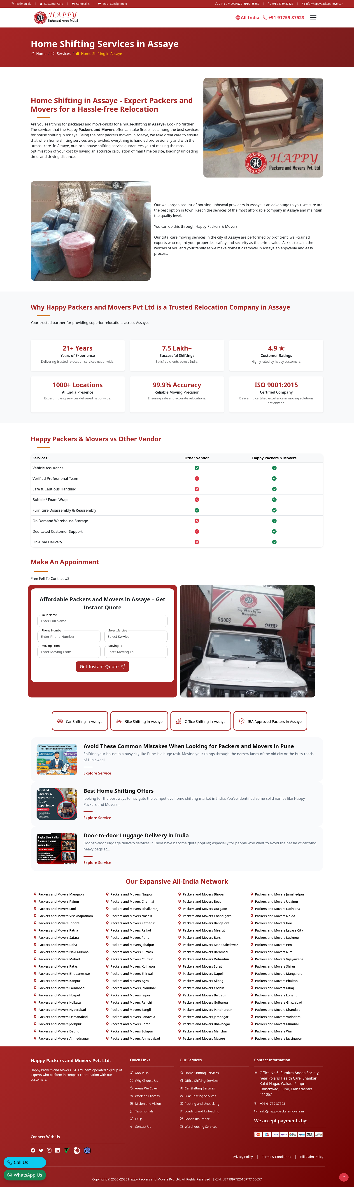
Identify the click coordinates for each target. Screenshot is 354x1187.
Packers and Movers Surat (200, 966)
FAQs (136, 1119)
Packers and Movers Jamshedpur (277, 894)
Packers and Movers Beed (199, 901)
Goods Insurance (195, 1119)
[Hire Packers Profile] (87, 1150)
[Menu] (313, 17)
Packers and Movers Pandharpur (205, 1009)
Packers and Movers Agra (127, 981)
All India (247, 17)
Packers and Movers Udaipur (274, 901)
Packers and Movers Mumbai (274, 1024)
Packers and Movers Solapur (129, 1031)
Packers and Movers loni (271, 923)
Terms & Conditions (276, 1157)
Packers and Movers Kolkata (57, 1002)
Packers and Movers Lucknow (275, 937)
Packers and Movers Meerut (201, 930)
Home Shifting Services (199, 1073)
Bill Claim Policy (311, 1157)
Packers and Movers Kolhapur (131, 966)
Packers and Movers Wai (271, 1031)
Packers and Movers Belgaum (202, 995)
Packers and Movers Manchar (202, 1031)
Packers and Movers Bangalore (203, 923)
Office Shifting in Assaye (201, 721)
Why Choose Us (144, 1080)
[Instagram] (49, 1150)
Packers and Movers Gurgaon (202, 909)
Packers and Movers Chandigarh (205, 916)
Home (39, 53)
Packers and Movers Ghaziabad (276, 1002)
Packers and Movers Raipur (56, 901)
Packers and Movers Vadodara (275, 1017)
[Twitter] (41, 1150)
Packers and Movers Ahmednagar (61, 1038)
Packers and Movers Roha (55, 945)
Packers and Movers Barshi (201, 937)
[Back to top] (344, 1177)
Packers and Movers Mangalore (276, 973)
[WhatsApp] (25, 1175)
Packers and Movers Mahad (56, 959)
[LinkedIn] (57, 1150)
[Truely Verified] (66, 1150)
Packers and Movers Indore (56, 923)
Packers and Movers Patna (55, 930)
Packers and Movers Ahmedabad (133, 1038)
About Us (139, 1073)
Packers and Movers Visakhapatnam (63, 916)
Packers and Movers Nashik (129, 916)
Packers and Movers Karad (128, 1024)
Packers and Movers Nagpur (129, 894)
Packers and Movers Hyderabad (59, 1009)
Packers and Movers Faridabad (58, 988)
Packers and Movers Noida (272, 916)
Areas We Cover (144, 1088)
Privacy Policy (243, 1157)
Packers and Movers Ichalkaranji (132, 909)
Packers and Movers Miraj (272, 988)
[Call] (25, 1162)
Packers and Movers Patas (55, 966)
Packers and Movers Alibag (200, 981)
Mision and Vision (145, 1103)
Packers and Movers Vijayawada (276, 959)
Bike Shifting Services (198, 1096)
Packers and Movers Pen (271, 945)
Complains (81, 4)
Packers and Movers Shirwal (129, 973)
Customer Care (51, 4)
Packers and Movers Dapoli (201, 973)
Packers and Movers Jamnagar (203, 1017)
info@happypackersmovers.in (322, 4)
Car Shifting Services (197, 1088)
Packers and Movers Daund (56, 1031)
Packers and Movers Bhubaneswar (61, 973)
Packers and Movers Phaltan (274, 981)
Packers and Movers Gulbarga (203, 1002)
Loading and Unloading (199, 1111)
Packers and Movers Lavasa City (276, 930)
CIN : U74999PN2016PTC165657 (237, 4)
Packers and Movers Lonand (274, 995)
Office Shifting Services (199, 1080)
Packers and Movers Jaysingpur (276, 1038)
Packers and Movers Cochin (201, 988)
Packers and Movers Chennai (130, 901)
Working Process (145, 1096)
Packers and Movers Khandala (275, 1009)
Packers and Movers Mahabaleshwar (208, 945)
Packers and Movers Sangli (128, 1009)
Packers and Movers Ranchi (129, 1002)
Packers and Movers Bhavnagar (204, 1024)
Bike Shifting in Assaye (139, 721)
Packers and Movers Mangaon (58, 894)
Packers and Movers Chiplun (129, 959)
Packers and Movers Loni (54, 909)
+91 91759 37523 (280, 4)
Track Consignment (112, 4)
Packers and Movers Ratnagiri (130, 923)
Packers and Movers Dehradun (203, 959)
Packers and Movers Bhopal (201, 894)
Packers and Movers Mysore (201, 1038)
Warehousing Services (198, 1126)
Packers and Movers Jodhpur (57, 1024)
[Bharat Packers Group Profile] (77, 1150)
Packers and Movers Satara (56, 937)
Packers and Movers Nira (271, 952)
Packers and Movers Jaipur (128, 995)
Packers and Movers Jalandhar (131, 988)
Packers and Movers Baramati (203, 952)
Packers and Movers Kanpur (56, 981)
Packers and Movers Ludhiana (275, 909)
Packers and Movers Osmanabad (60, 1017)
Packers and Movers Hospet (56, 995)
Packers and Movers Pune (127, 937)
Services (61, 53)
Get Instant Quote (102, 666)
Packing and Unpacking (199, 1103)
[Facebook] (33, 1150)
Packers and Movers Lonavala (130, 1017)
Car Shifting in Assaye (79, 721)
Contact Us (140, 1126)
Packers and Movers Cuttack (129, 952)
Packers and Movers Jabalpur (130, 945)
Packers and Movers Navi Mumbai (61, 952)
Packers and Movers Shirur (272, 966)
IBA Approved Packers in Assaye (270, 721)
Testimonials (21, 4)
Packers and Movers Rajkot (128, 930)
